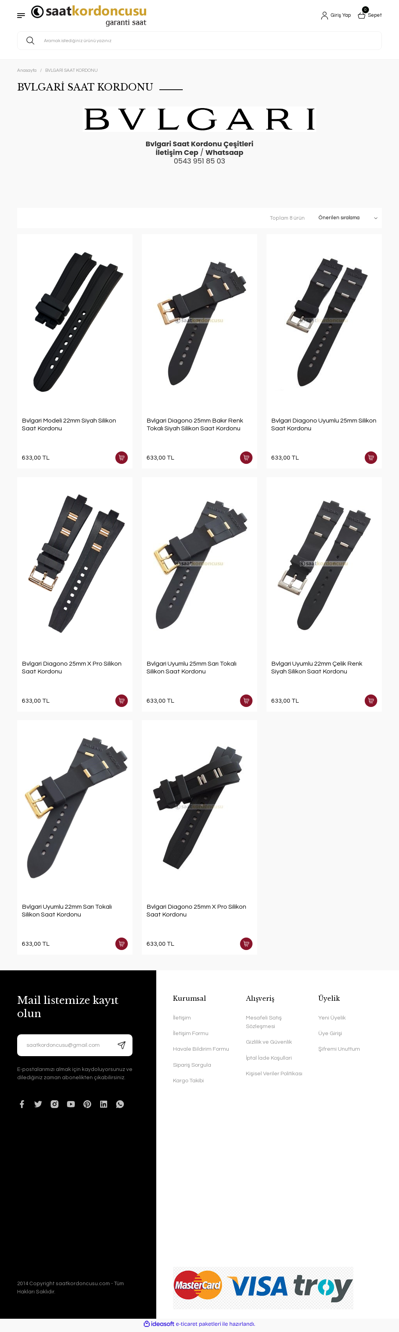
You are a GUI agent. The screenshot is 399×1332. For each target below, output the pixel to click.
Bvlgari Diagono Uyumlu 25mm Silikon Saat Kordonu (323, 424)
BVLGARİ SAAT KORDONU (71, 70)
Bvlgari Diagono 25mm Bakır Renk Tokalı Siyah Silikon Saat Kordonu (195, 424)
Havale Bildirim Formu (201, 1051)
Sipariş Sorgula (192, 1067)
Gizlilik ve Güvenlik (269, 1044)
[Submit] (121, 1047)
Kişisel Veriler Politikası (274, 1076)
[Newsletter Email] (74, 1047)
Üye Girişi (330, 1036)
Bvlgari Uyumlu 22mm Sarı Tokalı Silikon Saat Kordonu (67, 912)
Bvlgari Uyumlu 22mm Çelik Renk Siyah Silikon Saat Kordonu (316, 668)
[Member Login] (333, 15)
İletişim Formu (190, 1036)
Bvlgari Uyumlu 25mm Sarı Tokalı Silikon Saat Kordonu (192, 668)
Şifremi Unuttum (339, 1051)
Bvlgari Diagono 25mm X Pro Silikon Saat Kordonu (72, 668)
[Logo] (89, 16)
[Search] (199, 40)
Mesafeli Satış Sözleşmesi (264, 1024)
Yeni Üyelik (332, 1020)
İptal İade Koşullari (269, 1060)
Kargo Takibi (188, 1083)
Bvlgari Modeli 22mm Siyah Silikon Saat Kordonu (69, 424)
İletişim (182, 1020)
